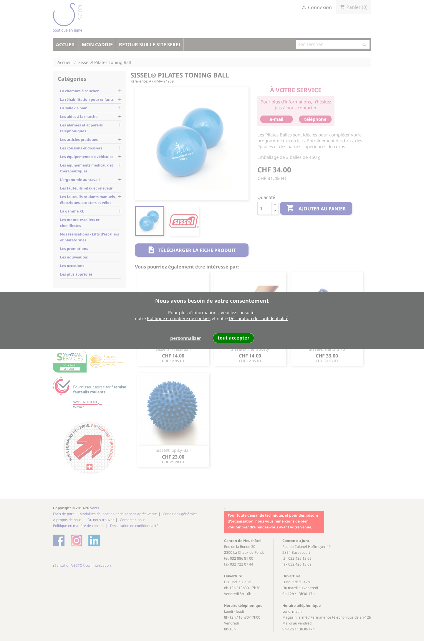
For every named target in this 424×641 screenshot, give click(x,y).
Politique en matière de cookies (179, 318)
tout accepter (233, 337)
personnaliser (185, 338)
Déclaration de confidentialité (258, 318)
